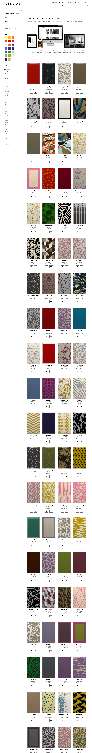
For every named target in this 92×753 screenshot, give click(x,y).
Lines (6, 124)
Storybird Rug (64, 400)
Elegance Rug (49, 470)
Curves (6, 106)
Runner (6, 78)
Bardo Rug (33, 470)
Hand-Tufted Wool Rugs (17, 10)
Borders (6, 97)
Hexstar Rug (64, 435)
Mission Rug (33, 435)
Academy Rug (80, 714)
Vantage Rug (48, 609)
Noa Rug (49, 714)
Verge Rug (33, 540)
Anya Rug (79, 435)
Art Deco (7, 95)
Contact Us (79, 5)
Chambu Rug (33, 505)
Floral (6, 118)
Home (6, 10)
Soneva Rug (79, 121)
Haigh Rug (64, 260)
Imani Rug (80, 400)
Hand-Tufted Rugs (9, 21)
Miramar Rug (79, 644)
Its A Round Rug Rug (33, 295)
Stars (6, 140)
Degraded (7, 111)
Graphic (6, 122)
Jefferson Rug (49, 505)
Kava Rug (64, 540)
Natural (6, 131)
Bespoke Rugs (59, 5)
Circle (6, 73)
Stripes (6, 142)
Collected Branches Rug (64, 714)
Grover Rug (33, 190)
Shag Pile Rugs (8, 26)
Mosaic (6, 129)
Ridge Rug (64, 505)
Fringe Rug (33, 86)
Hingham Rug (49, 260)
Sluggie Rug (33, 365)
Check (6, 100)
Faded (6, 115)
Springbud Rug (49, 190)
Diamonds (7, 113)
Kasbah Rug (64, 156)
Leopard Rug (64, 86)
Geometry (7, 120)
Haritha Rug (33, 121)
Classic (6, 104)
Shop (86, 5)
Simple (6, 138)
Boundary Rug (49, 365)
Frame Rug (33, 714)
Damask (7, 109)
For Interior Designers (69, 5)
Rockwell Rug (64, 365)
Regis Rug (49, 156)
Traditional (7, 144)
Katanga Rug (79, 260)
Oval (6, 76)
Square (6, 71)
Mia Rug (33, 225)
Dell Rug (79, 679)
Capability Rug (64, 749)
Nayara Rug (80, 540)
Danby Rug (64, 295)
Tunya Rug (80, 365)
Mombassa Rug (33, 609)
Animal (6, 93)
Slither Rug (80, 749)
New (6, 86)
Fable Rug (49, 121)
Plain (6, 133)
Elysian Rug (49, 295)
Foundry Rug (33, 260)
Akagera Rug (64, 330)
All (6, 88)
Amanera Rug (79, 295)
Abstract (7, 91)
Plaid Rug (49, 400)
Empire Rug (80, 609)
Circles (6, 102)
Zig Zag (6, 147)
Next (85, 60)
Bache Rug (33, 679)
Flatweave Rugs (8, 23)
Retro (6, 135)
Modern (6, 126)
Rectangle (7, 69)
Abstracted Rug (49, 225)
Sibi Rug (33, 644)
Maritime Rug (49, 749)
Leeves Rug (33, 330)
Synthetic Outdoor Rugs (10, 28)
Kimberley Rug (80, 505)
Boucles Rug (48, 574)
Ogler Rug (64, 225)
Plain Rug (79, 86)
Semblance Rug (79, 190)
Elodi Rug (79, 156)
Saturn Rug (80, 470)
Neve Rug (64, 470)
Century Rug (48, 86)
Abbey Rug (80, 225)
